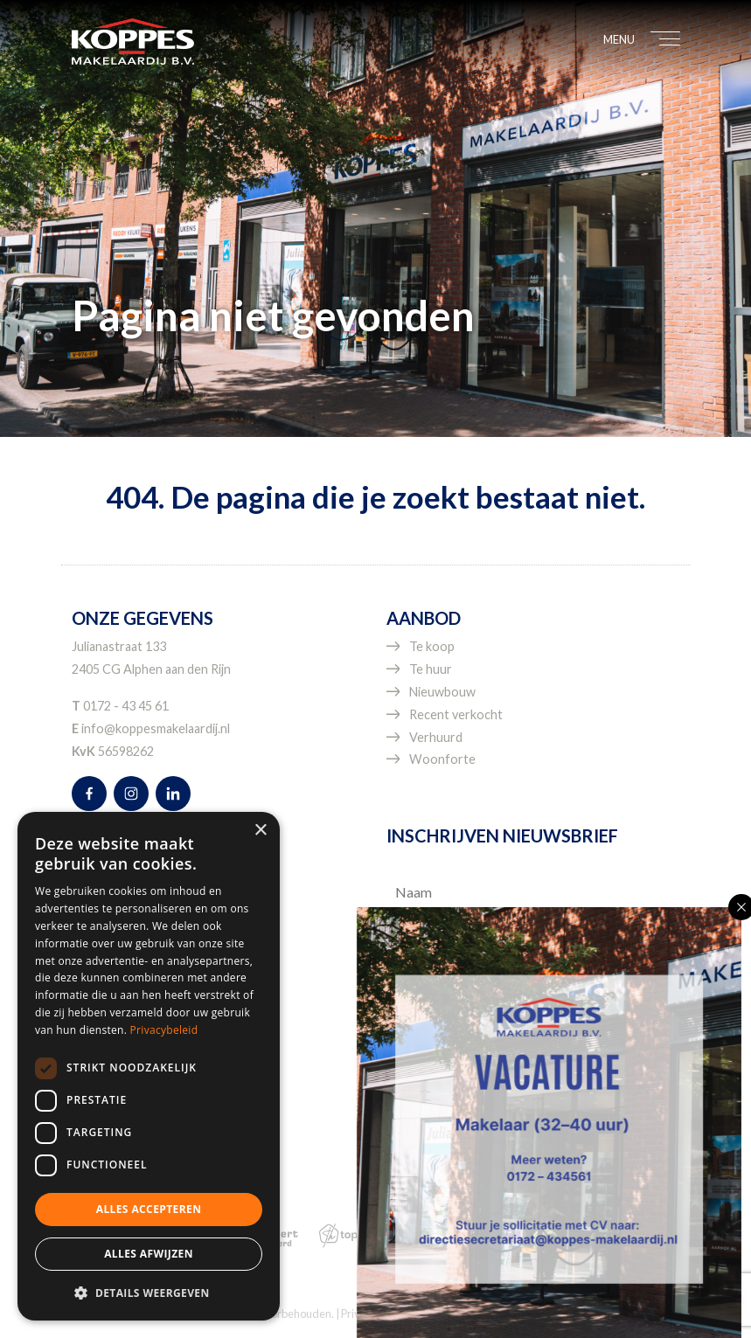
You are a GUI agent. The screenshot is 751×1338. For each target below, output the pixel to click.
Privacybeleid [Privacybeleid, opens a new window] (164, 1030)
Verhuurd (435, 737)
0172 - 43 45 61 (126, 705)
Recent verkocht (456, 714)
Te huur (430, 669)
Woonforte (442, 759)
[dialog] (148, 1066)
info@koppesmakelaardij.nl (155, 728)
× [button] (260, 830)
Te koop (432, 646)
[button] (148, 1292)
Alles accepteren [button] (149, 1209)
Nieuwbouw (442, 691)
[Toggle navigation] (656, 41)
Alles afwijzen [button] (148, 1253)
